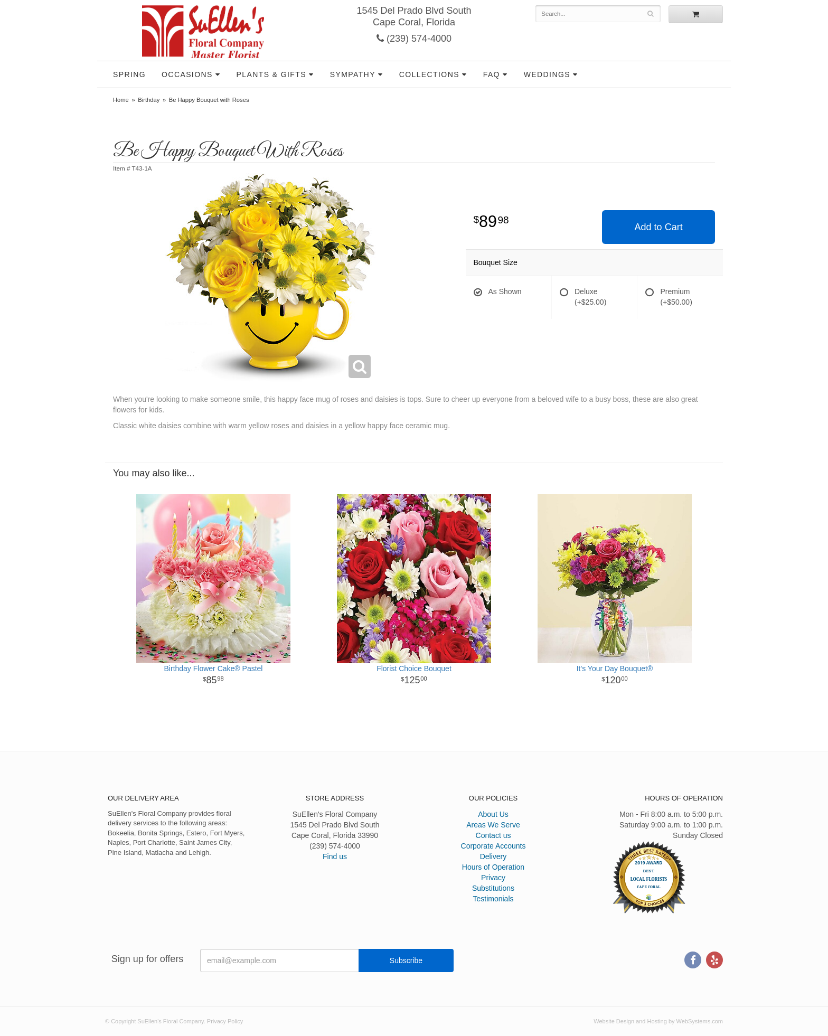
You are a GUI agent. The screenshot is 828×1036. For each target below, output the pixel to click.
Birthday (148, 100)
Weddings (547, 74)
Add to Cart (659, 227)
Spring (129, 74)
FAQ (491, 74)
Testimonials (493, 898)
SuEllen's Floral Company (203, 31)
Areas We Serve (493, 825)
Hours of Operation (493, 867)
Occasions (187, 74)
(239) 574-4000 (414, 38)
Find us (335, 856)
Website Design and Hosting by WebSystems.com (658, 1021)
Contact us (493, 835)
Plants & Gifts (271, 74)
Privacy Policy (225, 1021)
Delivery (493, 856)
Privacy (493, 877)
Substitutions (493, 888)
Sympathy (352, 74)
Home (121, 100)
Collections (429, 74)
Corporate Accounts (493, 846)
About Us (493, 814)
